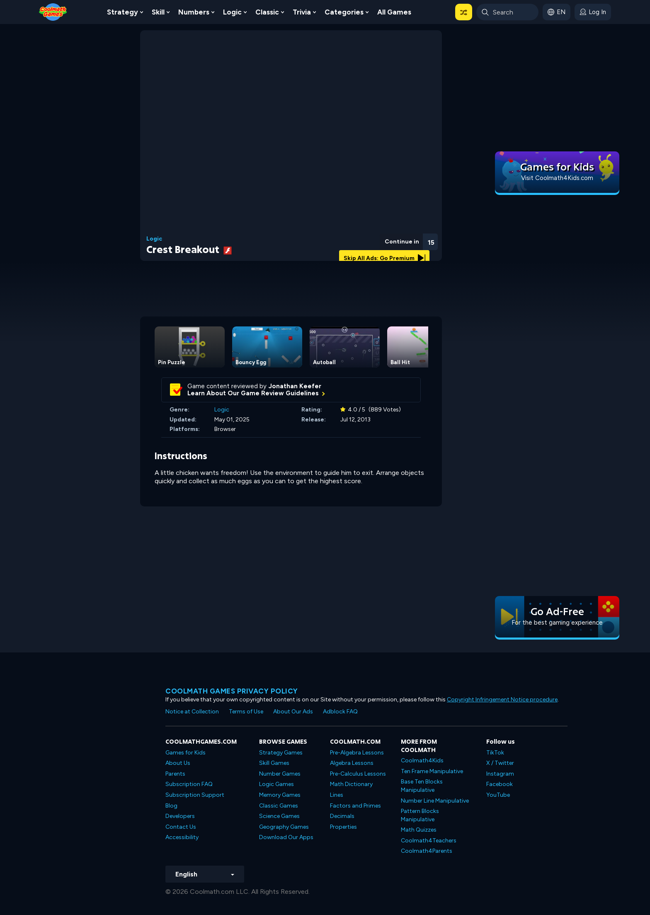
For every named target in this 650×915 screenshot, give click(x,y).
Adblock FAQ (340, 711)
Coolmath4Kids (422, 760)
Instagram (500, 773)
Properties (343, 826)
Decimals (342, 816)
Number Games (280, 773)
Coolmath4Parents (426, 850)
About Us (177, 763)
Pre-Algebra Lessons (357, 752)
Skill (158, 12)
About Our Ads (293, 711)
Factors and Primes (355, 805)
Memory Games (280, 794)
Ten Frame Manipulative (432, 771)
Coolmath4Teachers (428, 840)
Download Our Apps (286, 837)
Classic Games (278, 805)
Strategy (122, 12)
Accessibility (182, 837)
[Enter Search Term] (507, 12)
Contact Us (180, 826)
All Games (394, 12)
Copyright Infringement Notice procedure (502, 699)
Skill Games (274, 763)
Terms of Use (246, 711)
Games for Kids (185, 752)
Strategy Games (281, 752)
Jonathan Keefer (295, 386)
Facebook (499, 784)
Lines (336, 794)
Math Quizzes (419, 829)
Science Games (279, 816)
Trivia (302, 12)
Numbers (193, 12)
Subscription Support (194, 794)
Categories (344, 12)
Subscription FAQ (189, 784)
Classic (267, 12)
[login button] (593, 12)
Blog (171, 805)
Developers (180, 816)
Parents (175, 773)
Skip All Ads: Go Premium (384, 258)
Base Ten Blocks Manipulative (422, 785)
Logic (232, 12)
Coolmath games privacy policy (231, 691)
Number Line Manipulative (435, 800)
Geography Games (284, 826)
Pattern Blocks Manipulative (420, 815)
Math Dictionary (351, 784)
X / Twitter (500, 763)
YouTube (498, 794)
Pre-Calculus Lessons (358, 773)
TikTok (495, 752)
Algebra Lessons (352, 763)
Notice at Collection (192, 711)
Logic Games (276, 784)
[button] (463, 12)
